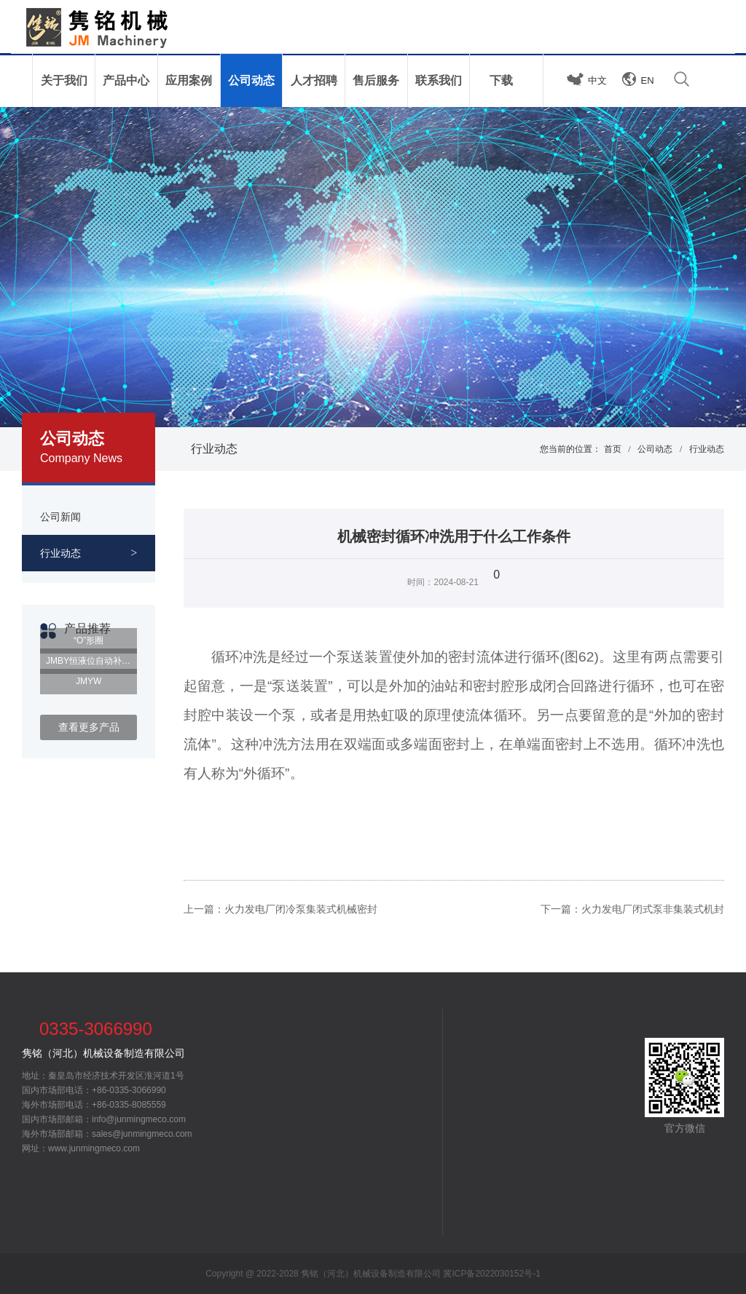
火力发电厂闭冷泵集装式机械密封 (300, 909)
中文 (597, 80)
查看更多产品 (88, 727)
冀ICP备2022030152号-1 (491, 1274)
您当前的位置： (570, 449)
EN (647, 80)
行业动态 (214, 448)
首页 (612, 449)
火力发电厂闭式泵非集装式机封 (652, 909)
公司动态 (654, 449)
